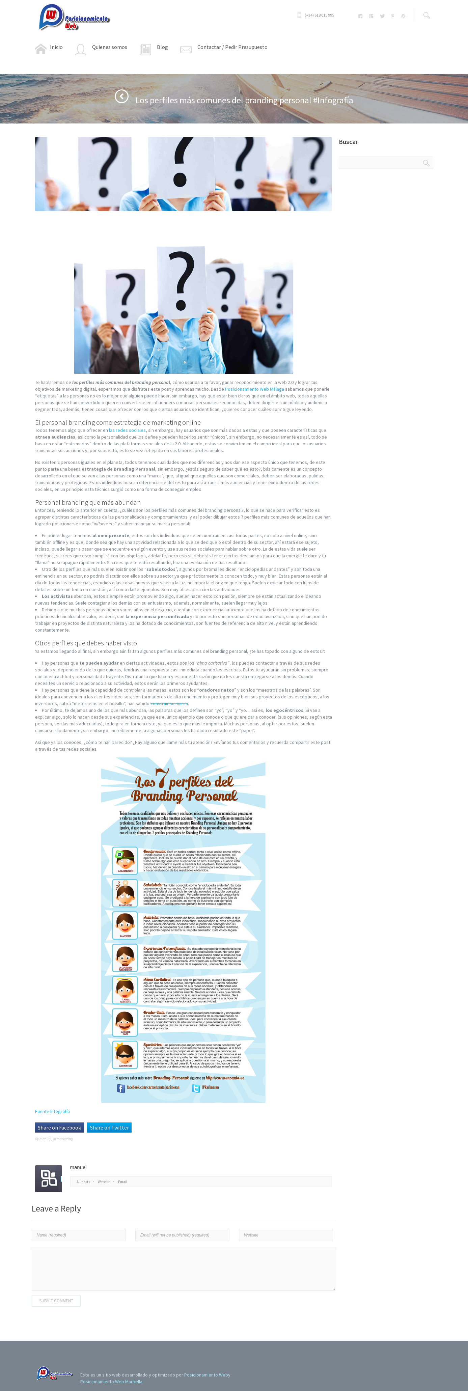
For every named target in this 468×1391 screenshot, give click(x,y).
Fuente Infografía (52, 1111)
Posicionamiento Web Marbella (111, 1382)
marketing (65, 1139)
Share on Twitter (109, 1127)
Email (122, 1181)
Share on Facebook (59, 1127)
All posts (83, 1181)
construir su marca (169, 703)
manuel (45, 1139)
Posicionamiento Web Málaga (254, 389)
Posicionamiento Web (206, 1375)
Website (104, 1181)
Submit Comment (56, 1301)
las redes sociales (127, 430)
